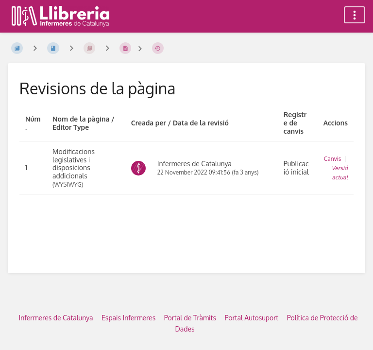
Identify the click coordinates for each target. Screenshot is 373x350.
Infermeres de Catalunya (56, 318)
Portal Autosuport (251, 318)
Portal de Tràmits (190, 318)
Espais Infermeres (128, 318)
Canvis (332, 158)
